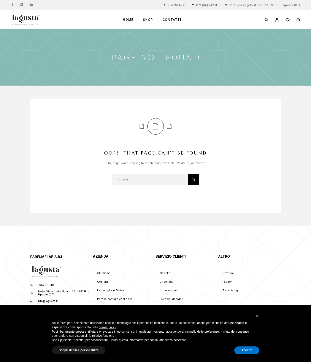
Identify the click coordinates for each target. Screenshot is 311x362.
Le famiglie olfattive (110, 290)
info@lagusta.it (206, 4)
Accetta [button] (246, 350)
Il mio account (169, 290)
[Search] (266, 19)
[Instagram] (22, 5)
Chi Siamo (104, 273)
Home (128, 19)
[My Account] (277, 19)
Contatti (172, 19)
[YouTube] (31, 5)
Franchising (230, 290)
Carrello (165, 273)
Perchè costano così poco (115, 299)
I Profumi (228, 273)
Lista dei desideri (171, 299)
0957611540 (176, 4)
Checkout (166, 281)
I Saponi (227, 281)
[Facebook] (12, 5)
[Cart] (298, 20)
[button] (257, 315)
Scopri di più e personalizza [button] (78, 350)
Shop (148, 19)
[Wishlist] (287, 20)
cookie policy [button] (107, 327)
